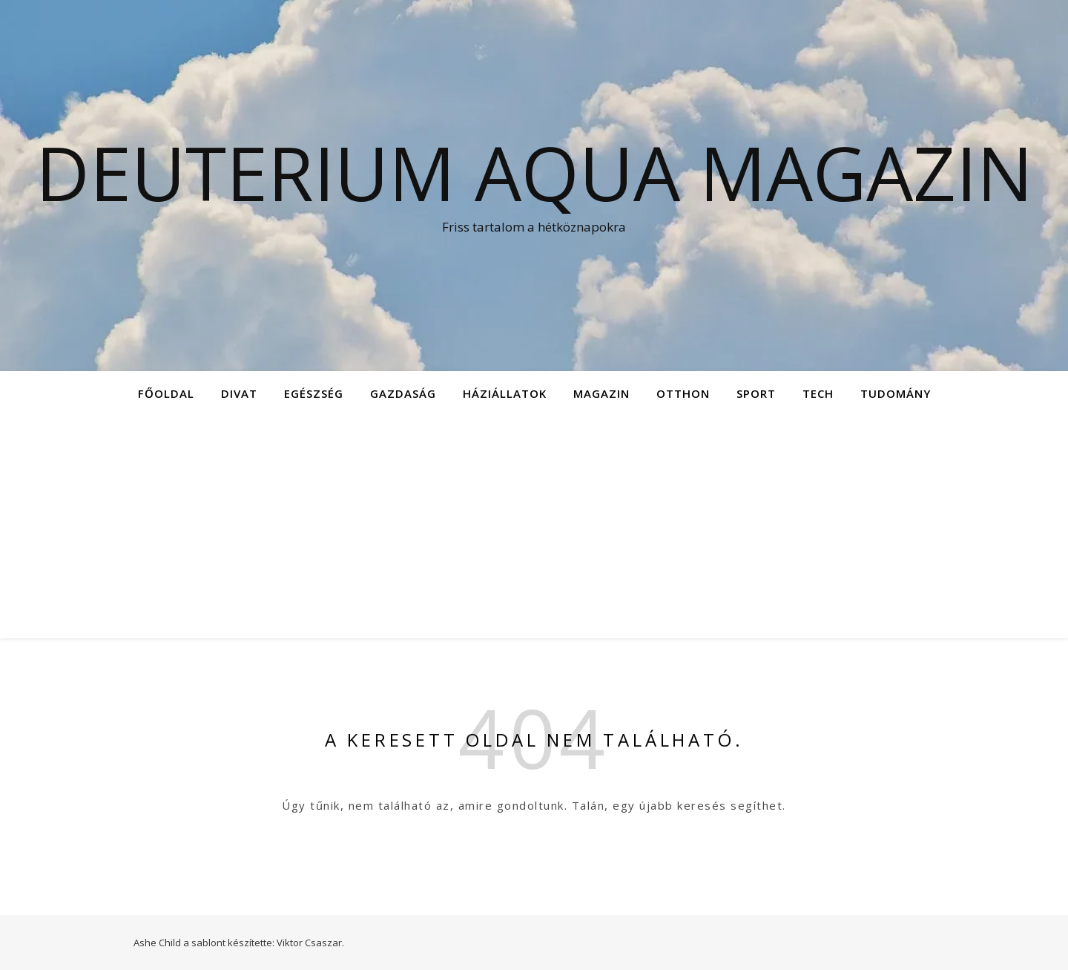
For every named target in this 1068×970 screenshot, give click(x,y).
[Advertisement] (534, 527)
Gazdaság (403, 393)
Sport (756, 393)
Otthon (683, 393)
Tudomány (895, 393)
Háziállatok (505, 393)
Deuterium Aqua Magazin (534, 172)
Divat (239, 393)
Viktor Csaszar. (310, 942)
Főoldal (166, 393)
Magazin (601, 393)
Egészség (313, 393)
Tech (818, 393)
